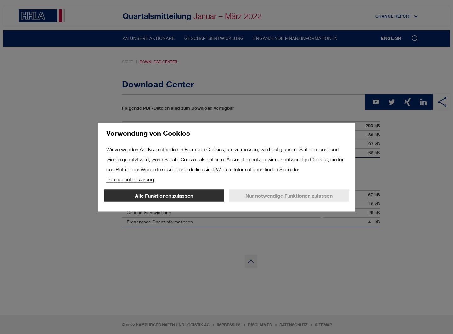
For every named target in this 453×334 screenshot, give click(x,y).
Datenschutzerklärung (130, 179)
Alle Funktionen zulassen (164, 195)
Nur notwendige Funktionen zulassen (289, 195)
